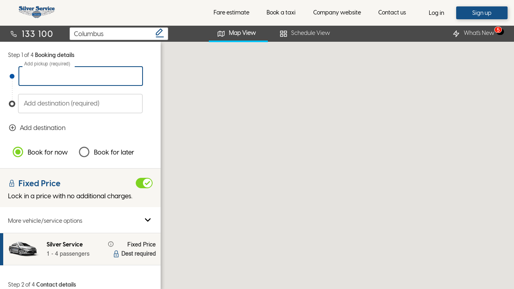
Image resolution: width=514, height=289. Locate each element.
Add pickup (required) (47, 64)
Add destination (84, 128)
